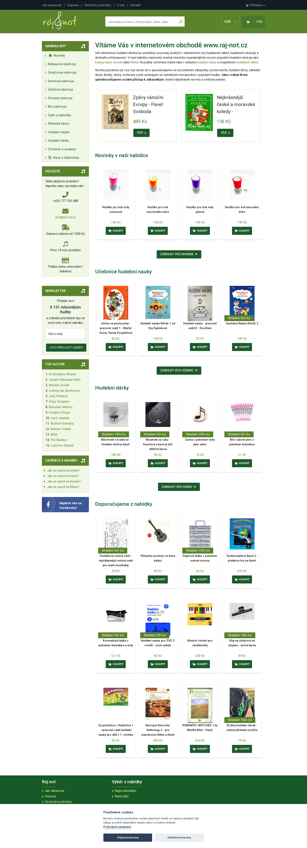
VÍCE (141, 132)
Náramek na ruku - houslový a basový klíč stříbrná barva (158, 444)
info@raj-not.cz (65, 217)
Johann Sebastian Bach (64, 380)
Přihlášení (255, 5)
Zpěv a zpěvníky (59, 115)
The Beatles (59, 440)
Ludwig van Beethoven (64, 390)
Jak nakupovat (51, 5)
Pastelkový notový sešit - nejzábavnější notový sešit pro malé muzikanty (116, 560)
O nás (121, 5)
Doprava (73, 5)
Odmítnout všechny (179, 837)
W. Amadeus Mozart (62, 374)
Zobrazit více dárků (179, 487)
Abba (54, 434)
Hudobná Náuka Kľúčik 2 (242, 323)
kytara (99, 62)
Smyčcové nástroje (62, 72)
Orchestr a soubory (62, 149)
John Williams (58, 396)
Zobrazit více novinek (179, 254)
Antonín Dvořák (59, 385)
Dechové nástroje (61, 81)
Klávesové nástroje (62, 64)
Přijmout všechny (128, 837)
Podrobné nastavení (117, 827)
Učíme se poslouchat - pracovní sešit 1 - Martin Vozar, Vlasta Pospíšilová (115, 328)
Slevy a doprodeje (63, 157)
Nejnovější (121, 796)
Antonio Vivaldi (61, 429)
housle (118, 62)
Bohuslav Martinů (60, 407)
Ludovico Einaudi (62, 445)
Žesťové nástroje (60, 89)
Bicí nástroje (57, 106)
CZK (230, 21)
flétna (134, 62)
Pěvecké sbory (58, 123)
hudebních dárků (247, 62)
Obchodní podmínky (97, 5)
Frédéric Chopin (59, 412)
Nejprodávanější (125, 791)
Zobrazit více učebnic (179, 370)
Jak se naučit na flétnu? (63, 487)
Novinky (56, 55)
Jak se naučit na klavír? (63, 476)
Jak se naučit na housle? (64, 481)
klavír (108, 62)
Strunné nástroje (60, 98)
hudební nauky (207, 62)
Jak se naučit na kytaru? (63, 470)
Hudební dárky (58, 140)
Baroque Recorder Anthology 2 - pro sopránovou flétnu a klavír (158, 730)
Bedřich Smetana (62, 423)
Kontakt (135, 5)
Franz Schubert (59, 401)
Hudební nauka (58, 132)
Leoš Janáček (60, 418)
